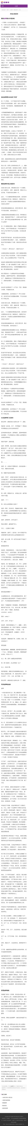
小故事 (16, 6)
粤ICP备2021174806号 (18, 1116)
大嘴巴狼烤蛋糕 (6, 1100)
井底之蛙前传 (14, 14)
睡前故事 (16, 9)
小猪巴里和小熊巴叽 (7, 1097)
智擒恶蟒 (4, 1102)
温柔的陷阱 (5, 1108)
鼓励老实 (4, 1105)
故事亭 (12, 1086)
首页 (3, 6)
